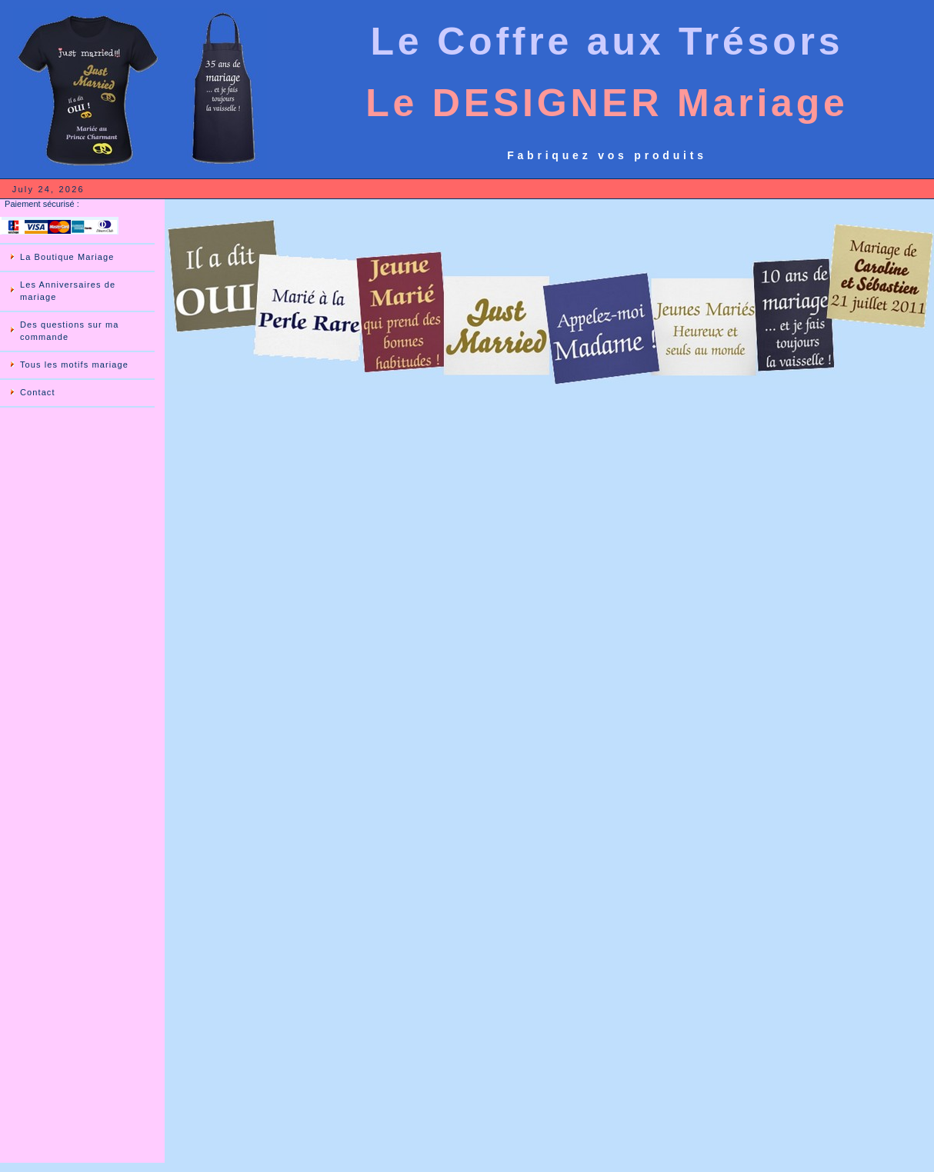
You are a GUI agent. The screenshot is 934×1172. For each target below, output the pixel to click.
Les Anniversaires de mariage (67, 290)
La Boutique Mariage (67, 256)
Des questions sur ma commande (69, 330)
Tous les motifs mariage (74, 364)
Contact (37, 392)
